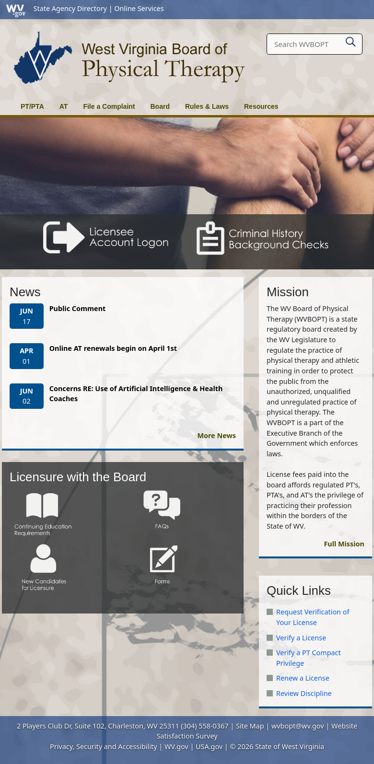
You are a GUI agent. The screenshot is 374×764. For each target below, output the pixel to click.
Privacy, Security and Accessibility (103, 746)
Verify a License (301, 637)
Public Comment (77, 308)
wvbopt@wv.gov (297, 725)
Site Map (250, 725)
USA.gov (209, 746)
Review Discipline (304, 693)
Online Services (139, 8)
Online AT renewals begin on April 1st (113, 348)
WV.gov (176, 746)
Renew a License (302, 678)
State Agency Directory (70, 8)
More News (216, 435)
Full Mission (344, 543)
